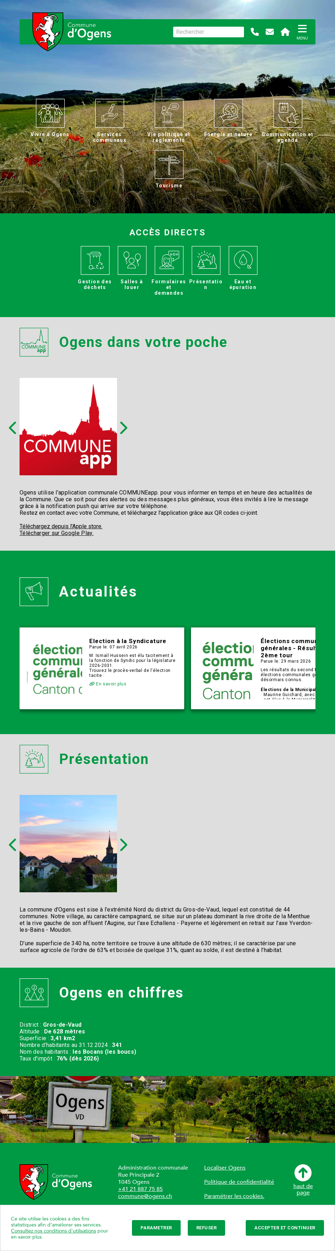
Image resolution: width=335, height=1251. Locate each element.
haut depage (303, 1180)
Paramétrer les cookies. (234, 1196)
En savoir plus (108, 683)
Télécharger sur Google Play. (57, 533)
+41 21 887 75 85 (140, 1189)
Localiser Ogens (224, 1168)
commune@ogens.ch (145, 1196)
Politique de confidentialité (239, 1182)
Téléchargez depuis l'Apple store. (61, 526)
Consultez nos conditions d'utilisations (53, 1231)
